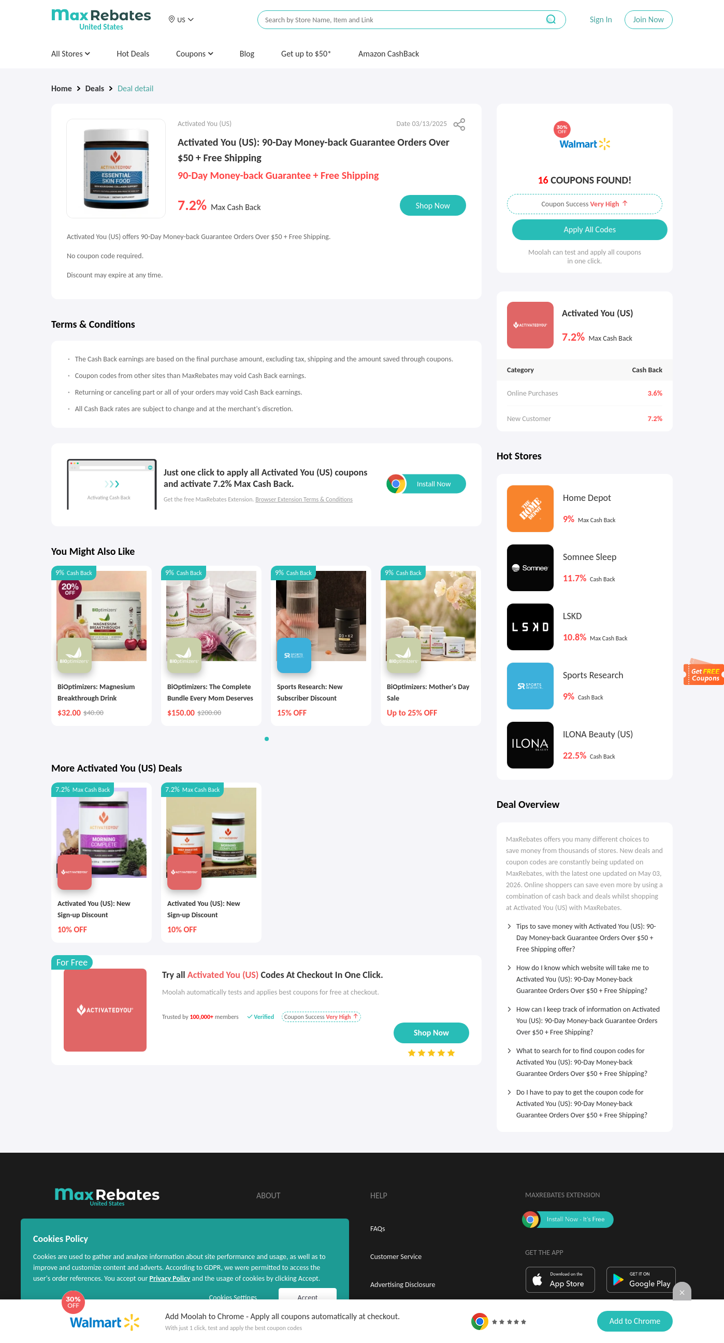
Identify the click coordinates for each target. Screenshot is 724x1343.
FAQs (377, 1228)
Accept (308, 1297)
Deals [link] (94, 88)
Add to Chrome (635, 1321)
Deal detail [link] (135, 88)
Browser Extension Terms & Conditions (304, 499)
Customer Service (396, 1256)
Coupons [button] (194, 54)
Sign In (601, 19)
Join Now (648, 19)
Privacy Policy (169, 1278)
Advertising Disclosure (402, 1284)
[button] (180, 19)
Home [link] (61, 88)
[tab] (584, 934)
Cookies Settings (233, 1297)
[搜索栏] (391, 20)
